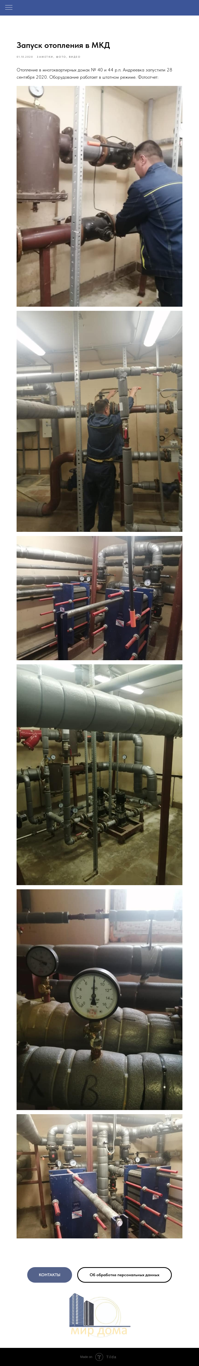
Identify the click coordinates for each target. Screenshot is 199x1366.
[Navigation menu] (8, 7)
